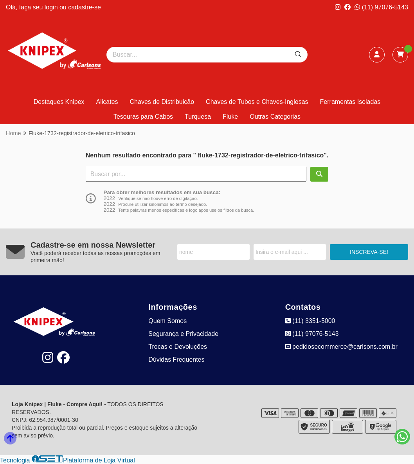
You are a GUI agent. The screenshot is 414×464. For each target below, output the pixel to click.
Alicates (107, 101)
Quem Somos (167, 321)
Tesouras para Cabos (143, 116)
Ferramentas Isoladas (350, 101)
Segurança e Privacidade (183, 333)
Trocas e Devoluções (177, 346)
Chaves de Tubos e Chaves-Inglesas (257, 101)
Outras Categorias (275, 116)
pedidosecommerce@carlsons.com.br (341, 346)
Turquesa (198, 116)
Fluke (230, 116)
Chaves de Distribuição (162, 101)
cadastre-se (84, 7)
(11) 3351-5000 (310, 321)
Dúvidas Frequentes (176, 359)
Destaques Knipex (59, 101)
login (52, 7)
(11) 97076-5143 (381, 7)
